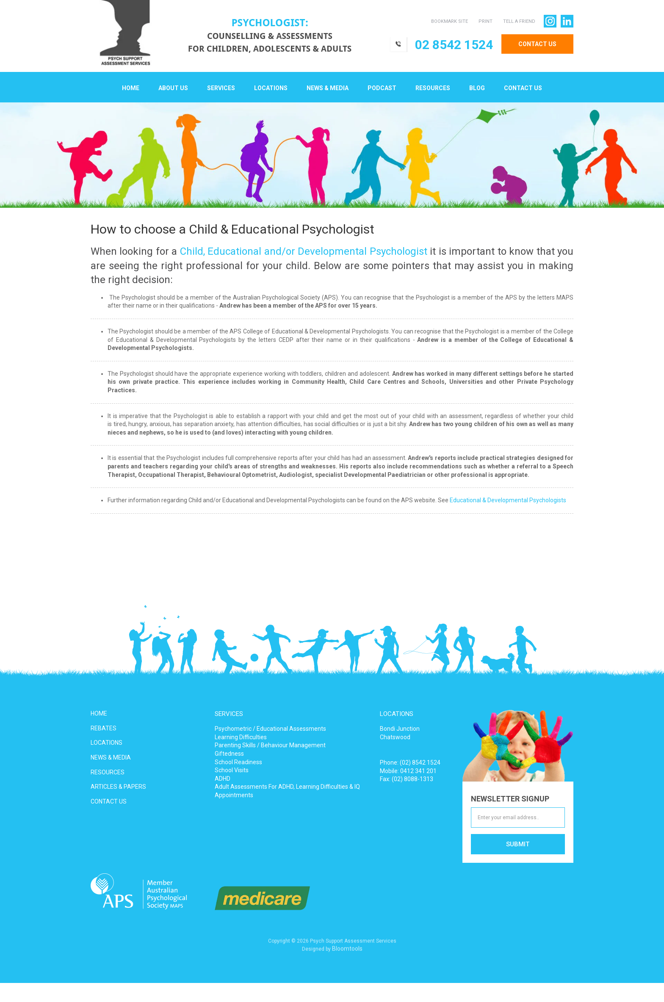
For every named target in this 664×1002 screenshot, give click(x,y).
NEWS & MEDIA (111, 757)
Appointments (234, 795)
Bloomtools (347, 951)
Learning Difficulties (241, 737)
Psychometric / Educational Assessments (270, 728)
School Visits (232, 770)
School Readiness (238, 762)
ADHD (222, 778)
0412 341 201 (418, 771)
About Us (173, 88)
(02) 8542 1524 (420, 762)
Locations (271, 88)
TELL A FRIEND (519, 21)
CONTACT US (537, 44)
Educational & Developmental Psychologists (508, 500)
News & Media (328, 88)
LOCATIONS (106, 742)
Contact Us (523, 88)
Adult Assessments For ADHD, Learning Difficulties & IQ (287, 786)
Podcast (382, 88)
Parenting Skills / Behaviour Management (270, 745)
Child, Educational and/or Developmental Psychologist (303, 252)
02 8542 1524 (453, 44)
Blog (477, 88)
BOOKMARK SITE (449, 21)
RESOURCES (108, 772)
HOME (99, 713)
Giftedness (229, 753)
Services (221, 88)
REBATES (103, 728)
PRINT (485, 21)
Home (130, 88)
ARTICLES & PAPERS (118, 786)
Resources (432, 88)
